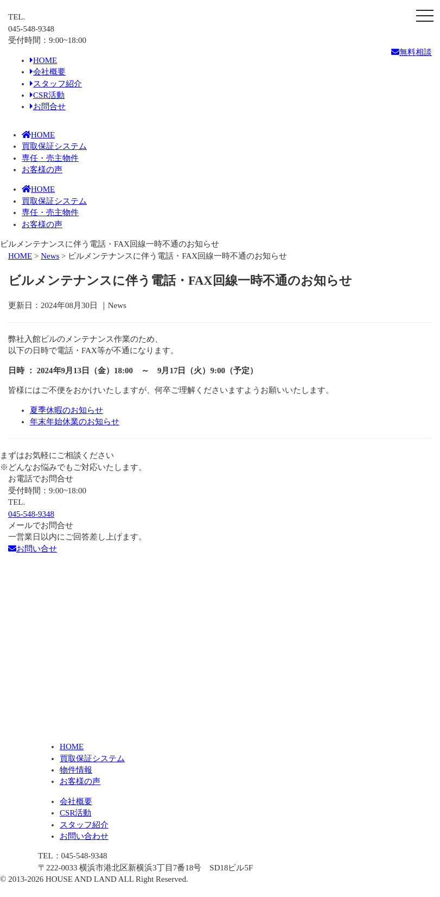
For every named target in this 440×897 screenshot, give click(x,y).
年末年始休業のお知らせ (74, 421)
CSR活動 (47, 95)
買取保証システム (54, 146)
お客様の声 (42, 169)
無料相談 (411, 52)
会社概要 (48, 71)
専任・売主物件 (50, 158)
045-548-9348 (31, 514)
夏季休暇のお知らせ (66, 410)
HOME (43, 60)
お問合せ (48, 106)
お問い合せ (32, 548)
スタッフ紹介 (56, 83)
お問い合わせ (84, 836)
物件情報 (76, 770)
